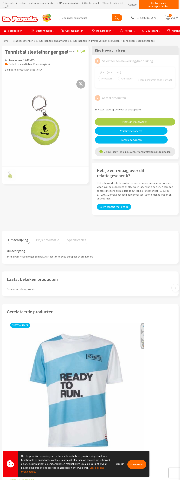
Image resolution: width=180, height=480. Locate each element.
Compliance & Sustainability (66, 424)
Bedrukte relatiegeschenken (153, 429)
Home (5, 40)
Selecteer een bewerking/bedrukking (124, 61)
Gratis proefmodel (104, 420)
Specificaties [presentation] (69, 229)
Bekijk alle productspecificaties (23, 69)
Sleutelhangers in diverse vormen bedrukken (95, 40)
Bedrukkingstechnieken (151, 424)
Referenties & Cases (61, 420)
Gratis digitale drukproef (108, 424)
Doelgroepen (101, 30)
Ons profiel (56, 415)
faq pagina (128, 185)
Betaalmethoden (103, 439)
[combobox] (85, 17)
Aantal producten (110, 98)
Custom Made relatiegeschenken (158, 4)
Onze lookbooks (147, 434)
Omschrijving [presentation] (17, 229)
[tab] (17, 230)
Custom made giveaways (151, 415)
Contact (132, 4)
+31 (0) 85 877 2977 (145, 17)
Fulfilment (100, 444)
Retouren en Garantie (106, 434)
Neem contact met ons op (114, 197)
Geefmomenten (72, 30)
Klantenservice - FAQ (105, 415)
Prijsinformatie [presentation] (43, 229)
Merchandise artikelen (150, 420)
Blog (140, 439)
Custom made (41, 30)
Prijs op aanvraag (22, 375)
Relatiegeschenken (22, 40)
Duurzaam (150, 30)
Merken (126, 30)
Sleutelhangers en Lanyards (51, 40)
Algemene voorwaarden (63, 429)
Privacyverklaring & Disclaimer (67, 434)
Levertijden (100, 429)
